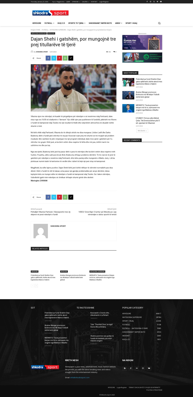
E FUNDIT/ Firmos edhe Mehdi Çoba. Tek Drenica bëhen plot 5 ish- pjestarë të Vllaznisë (148, 120)
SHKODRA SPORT (42, 52)
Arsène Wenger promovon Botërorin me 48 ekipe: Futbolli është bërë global (73, 277)
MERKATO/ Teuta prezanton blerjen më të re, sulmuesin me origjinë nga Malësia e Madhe (101, 277)
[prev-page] (32, 285)
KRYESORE (51, 33)
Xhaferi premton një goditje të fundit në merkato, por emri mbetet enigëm (102, 338)
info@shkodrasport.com (79, 377)
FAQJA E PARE (35, 30)
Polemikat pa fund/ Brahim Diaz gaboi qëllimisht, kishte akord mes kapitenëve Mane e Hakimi (43, 277)
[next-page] (36, 285)
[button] (159, 23)
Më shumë (142, 131)
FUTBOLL (45, 30)
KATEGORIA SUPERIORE (58, 30)
